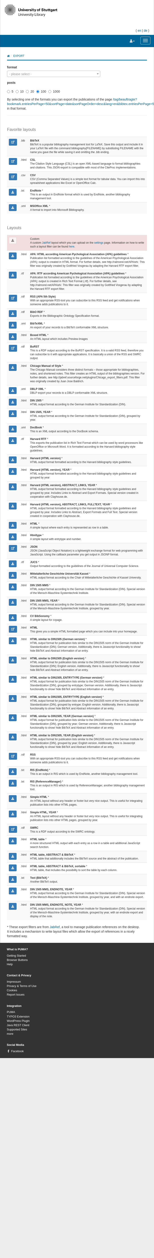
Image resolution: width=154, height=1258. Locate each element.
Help (10, 964)
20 (30, 91)
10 (20, 91)
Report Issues (15, 994)
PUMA (11, 1012)
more (10, 1033)
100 (41, 91)
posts (11, 82)
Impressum (14, 981)
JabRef (46, 242)
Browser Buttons (17, 960)
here (71, 246)
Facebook (17, 1051)
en (139, 30)
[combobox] (53, 74)
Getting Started (16, 955)
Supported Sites (17, 1029)
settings (98, 242)
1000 (54, 91)
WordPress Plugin (18, 1021)
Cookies (12, 990)
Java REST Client (18, 1025)
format (12, 67)
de (145, 30)
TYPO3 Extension (18, 1016)
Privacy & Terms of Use (22, 986)
